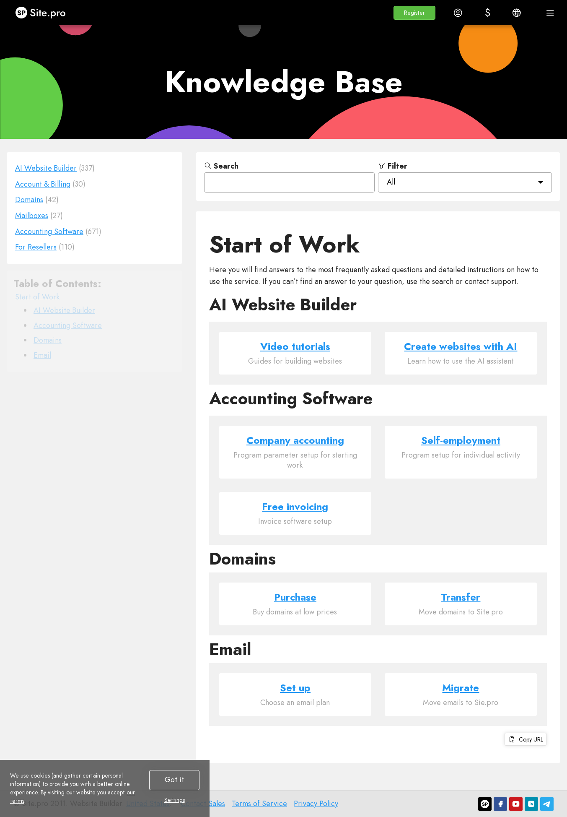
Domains (48, 340)
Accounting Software (68, 325)
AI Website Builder (64, 310)
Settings (174, 800)
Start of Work (37, 296)
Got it (174, 779)
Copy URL (525, 739)
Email (42, 355)
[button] (414, 13)
